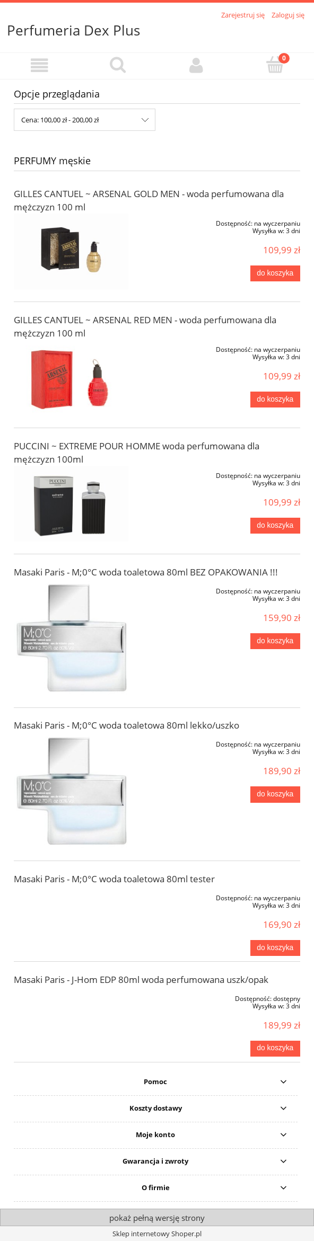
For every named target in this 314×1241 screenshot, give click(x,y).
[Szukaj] (118, 64)
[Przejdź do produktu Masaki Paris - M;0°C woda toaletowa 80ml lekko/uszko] (71, 791)
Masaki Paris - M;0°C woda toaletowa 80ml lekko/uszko (126, 725)
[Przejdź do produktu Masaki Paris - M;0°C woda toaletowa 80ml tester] (71, 896)
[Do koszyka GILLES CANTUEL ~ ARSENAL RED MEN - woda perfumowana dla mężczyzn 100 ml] (275, 399)
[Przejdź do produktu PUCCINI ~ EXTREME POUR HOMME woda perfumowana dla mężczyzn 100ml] (71, 504)
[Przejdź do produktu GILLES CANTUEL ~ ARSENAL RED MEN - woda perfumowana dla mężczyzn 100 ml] (71, 377)
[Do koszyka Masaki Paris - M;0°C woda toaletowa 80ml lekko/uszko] (275, 794)
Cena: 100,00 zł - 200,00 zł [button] (60, 120)
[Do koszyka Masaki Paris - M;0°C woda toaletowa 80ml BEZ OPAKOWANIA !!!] (275, 641)
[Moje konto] (196, 65)
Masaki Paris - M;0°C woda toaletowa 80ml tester (114, 879)
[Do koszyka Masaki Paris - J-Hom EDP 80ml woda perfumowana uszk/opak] (275, 1049)
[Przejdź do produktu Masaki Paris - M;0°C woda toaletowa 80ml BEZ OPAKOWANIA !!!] (71, 638)
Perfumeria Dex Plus (73, 30)
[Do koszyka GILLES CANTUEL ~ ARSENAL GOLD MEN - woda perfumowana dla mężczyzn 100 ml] (275, 273)
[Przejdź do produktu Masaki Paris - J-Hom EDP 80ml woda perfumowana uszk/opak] (71, 997)
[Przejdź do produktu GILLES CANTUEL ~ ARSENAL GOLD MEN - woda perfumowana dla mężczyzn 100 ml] (71, 251)
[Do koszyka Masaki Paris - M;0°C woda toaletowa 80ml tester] (275, 948)
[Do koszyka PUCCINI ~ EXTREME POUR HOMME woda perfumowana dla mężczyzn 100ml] (275, 526)
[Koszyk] (275, 64)
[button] (39, 65)
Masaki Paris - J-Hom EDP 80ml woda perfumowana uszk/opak (141, 979)
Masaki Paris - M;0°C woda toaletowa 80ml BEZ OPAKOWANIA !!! (146, 572)
